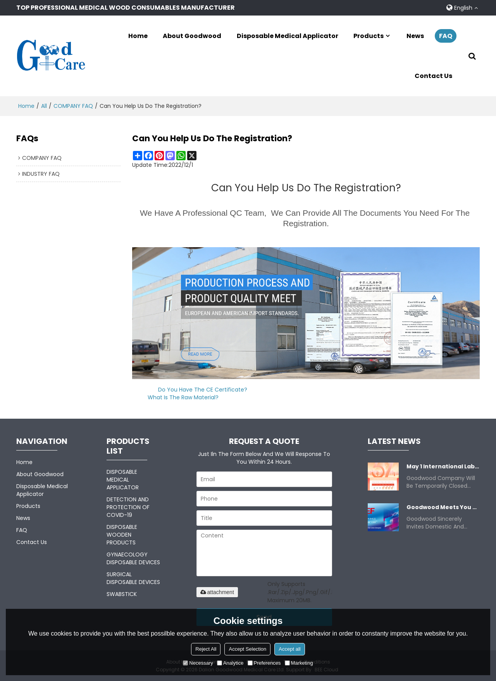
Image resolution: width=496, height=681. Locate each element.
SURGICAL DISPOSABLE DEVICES (133, 578)
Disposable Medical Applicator (287, 35)
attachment (217, 592)
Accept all (289, 649)
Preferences (264, 663)
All (44, 105)
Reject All (205, 649)
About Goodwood (192, 35)
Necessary (198, 663)
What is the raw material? (183, 397)
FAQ (445, 35)
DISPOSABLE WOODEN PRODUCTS (122, 534)
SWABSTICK (122, 594)
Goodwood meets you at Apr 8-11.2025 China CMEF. (443, 507)
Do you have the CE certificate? (202, 389)
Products (368, 35)
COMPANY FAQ (73, 105)
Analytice (230, 663)
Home (138, 35)
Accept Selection (247, 649)
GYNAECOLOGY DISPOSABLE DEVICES (133, 558)
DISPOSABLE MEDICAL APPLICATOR (123, 479)
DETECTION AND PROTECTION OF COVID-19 (128, 506)
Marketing (299, 663)
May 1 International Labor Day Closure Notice (443, 466)
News (415, 35)
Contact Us (433, 75)
